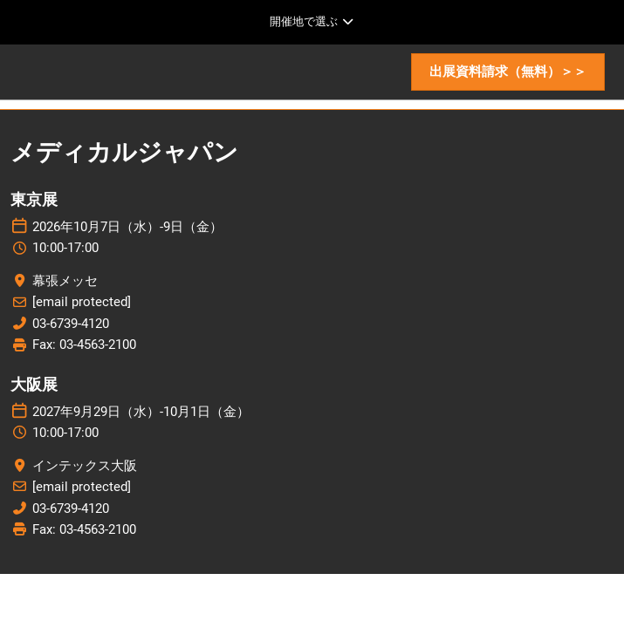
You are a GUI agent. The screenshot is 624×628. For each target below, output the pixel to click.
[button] (508, 72)
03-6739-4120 (70, 323)
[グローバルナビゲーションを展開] (312, 22)
